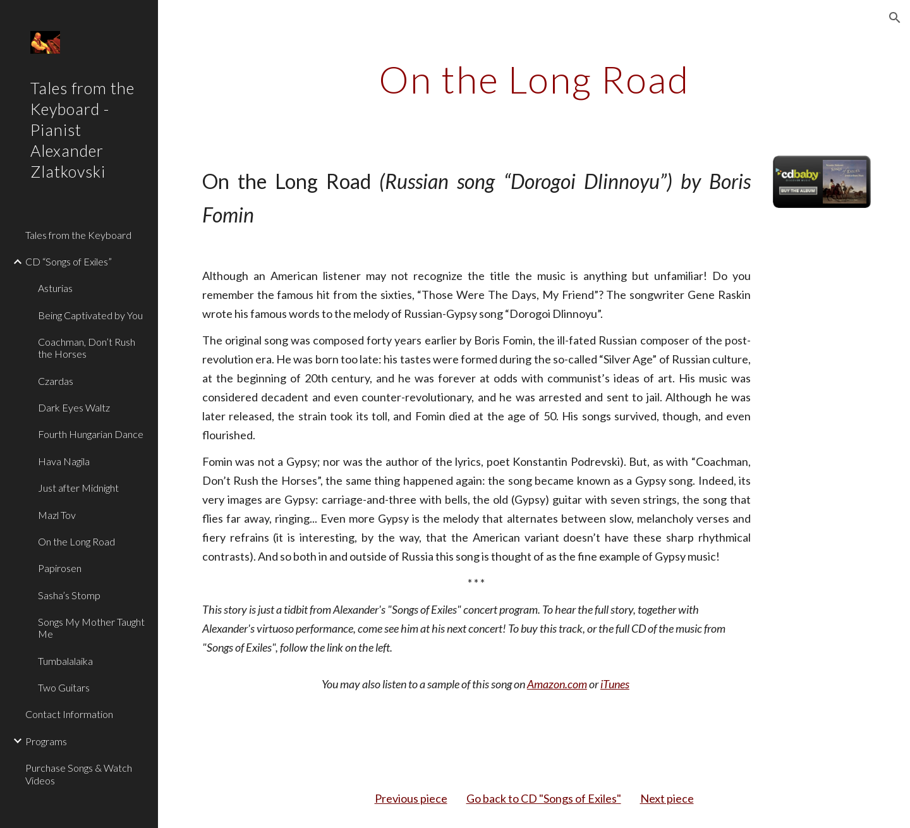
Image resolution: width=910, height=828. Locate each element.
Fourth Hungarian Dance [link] (90, 434)
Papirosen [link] (60, 568)
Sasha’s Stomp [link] (69, 595)
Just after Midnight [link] (78, 488)
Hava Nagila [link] (64, 461)
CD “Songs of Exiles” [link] (68, 261)
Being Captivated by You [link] (90, 315)
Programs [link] (46, 741)
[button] (895, 18)
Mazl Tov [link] (57, 515)
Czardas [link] (55, 381)
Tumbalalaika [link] (65, 661)
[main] (534, 79)
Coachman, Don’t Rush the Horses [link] (86, 348)
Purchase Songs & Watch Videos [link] (78, 774)
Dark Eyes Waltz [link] (74, 407)
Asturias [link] (55, 288)
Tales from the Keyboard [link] (78, 235)
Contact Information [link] (69, 714)
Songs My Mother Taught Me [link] (91, 628)
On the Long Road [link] (76, 541)
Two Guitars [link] (64, 687)
